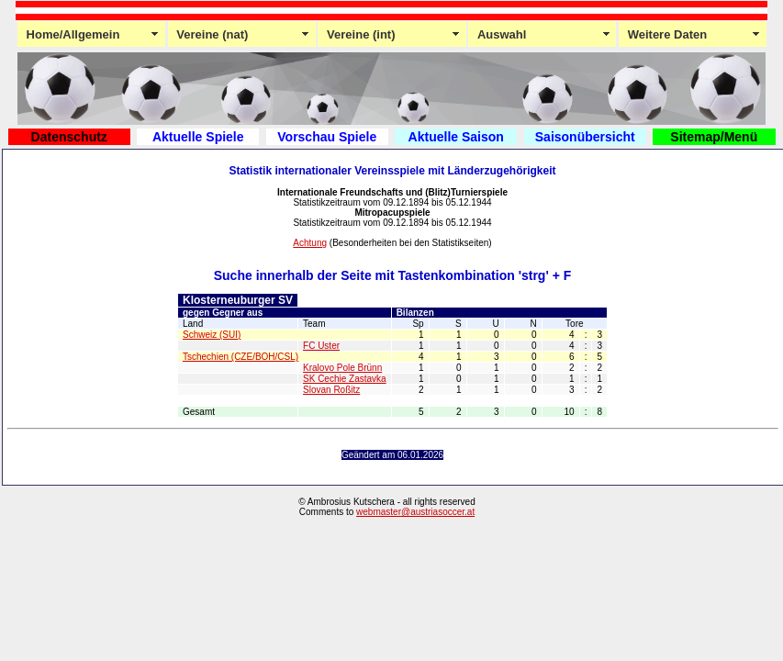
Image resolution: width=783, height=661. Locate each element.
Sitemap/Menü (713, 136)
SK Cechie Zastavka (344, 379)
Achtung (310, 243)
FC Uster (321, 346)
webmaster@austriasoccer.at (415, 512)
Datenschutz (69, 136)
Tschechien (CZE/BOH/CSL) (240, 357)
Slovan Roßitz (331, 390)
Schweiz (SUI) (211, 335)
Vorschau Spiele (326, 136)
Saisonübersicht (585, 136)
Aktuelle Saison (456, 136)
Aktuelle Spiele (198, 136)
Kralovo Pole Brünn (342, 368)
